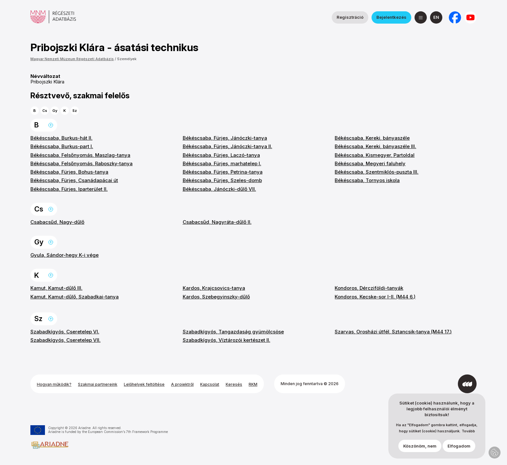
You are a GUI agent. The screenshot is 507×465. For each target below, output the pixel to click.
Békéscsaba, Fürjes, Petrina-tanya (223, 172)
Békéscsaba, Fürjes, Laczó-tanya (221, 155)
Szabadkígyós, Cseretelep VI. (64, 332)
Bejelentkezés (391, 17)
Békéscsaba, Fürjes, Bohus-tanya (69, 172)
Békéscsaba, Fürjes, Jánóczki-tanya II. (227, 146)
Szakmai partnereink (97, 384)
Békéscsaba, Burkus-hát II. (61, 138)
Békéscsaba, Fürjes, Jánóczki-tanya (225, 138)
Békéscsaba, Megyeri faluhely (370, 163)
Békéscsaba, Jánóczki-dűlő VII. (219, 189)
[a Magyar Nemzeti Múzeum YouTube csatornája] (470, 17)
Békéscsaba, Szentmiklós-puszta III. (376, 172)
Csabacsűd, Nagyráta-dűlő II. (217, 222)
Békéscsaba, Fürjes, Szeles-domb (222, 180)
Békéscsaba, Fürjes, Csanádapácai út (74, 180)
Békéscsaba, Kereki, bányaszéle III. (375, 146)
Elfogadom (459, 449)
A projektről (182, 384)
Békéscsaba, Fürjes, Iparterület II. (69, 189)
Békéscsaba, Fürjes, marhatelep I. (222, 163)
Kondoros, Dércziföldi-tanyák (369, 288)
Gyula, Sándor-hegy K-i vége (64, 255)
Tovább (468, 435)
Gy (54, 110)
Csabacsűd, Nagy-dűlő (57, 222)
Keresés (234, 384)
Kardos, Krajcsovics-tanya (214, 288)
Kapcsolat (209, 384)
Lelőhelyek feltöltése (144, 384)
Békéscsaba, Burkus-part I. (61, 146)
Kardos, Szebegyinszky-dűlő (216, 297)
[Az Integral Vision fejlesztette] (467, 383)
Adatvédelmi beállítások (495, 453)
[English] (436, 17)
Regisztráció (350, 17)
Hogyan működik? (54, 384)
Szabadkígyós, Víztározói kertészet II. (226, 340)
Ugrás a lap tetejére (50, 125)
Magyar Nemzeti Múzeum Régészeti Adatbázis (72, 59)
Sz (74, 110)
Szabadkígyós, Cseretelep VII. (65, 340)
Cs (44, 110)
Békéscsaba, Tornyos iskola (367, 180)
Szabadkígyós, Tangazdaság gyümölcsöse (233, 332)
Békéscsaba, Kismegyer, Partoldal (375, 155)
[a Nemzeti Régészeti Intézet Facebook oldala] (455, 17)
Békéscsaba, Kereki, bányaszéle (372, 138)
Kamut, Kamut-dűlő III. (56, 288)
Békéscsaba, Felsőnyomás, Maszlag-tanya (80, 155)
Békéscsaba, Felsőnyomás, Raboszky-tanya (81, 163)
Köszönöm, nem (420, 449)
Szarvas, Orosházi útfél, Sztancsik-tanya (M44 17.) (393, 332)
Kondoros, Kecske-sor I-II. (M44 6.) (375, 297)
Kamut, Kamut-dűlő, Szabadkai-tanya (74, 297)
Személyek (126, 59)
